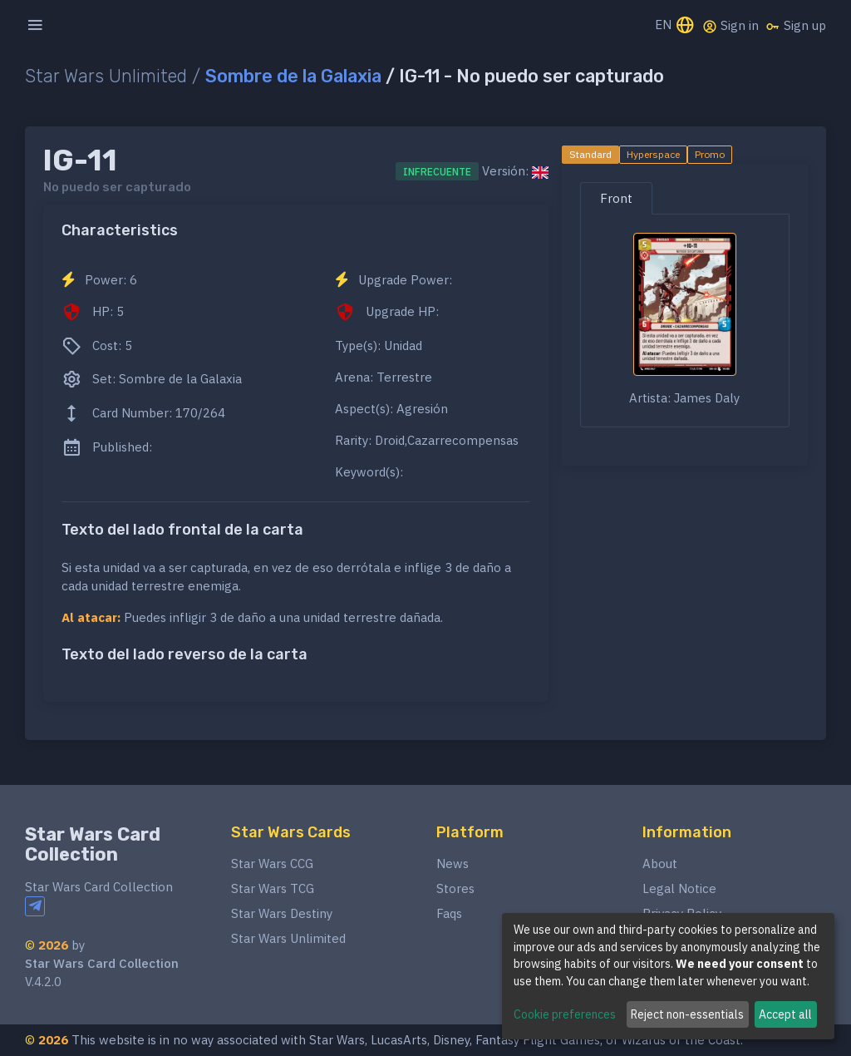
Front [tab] (616, 198)
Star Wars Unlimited (288, 938)
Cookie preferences (565, 1014)
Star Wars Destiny (281, 913)
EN (675, 26)
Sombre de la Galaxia (293, 76)
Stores (455, 888)
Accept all (785, 1014)
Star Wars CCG (272, 863)
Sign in (730, 25)
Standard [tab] (590, 154)
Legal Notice (679, 888)
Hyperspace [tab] (653, 154)
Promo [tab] (710, 154)
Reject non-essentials (687, 1014)
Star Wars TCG (272, 888)
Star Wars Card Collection (92, 844)
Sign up (795, 25)
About (659, 863)
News (452, 863)
